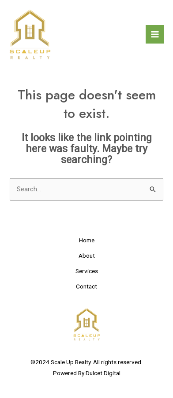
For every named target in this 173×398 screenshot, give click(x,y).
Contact (86, 285)
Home (86, 240)
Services (86, 270)
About (87, 255)
